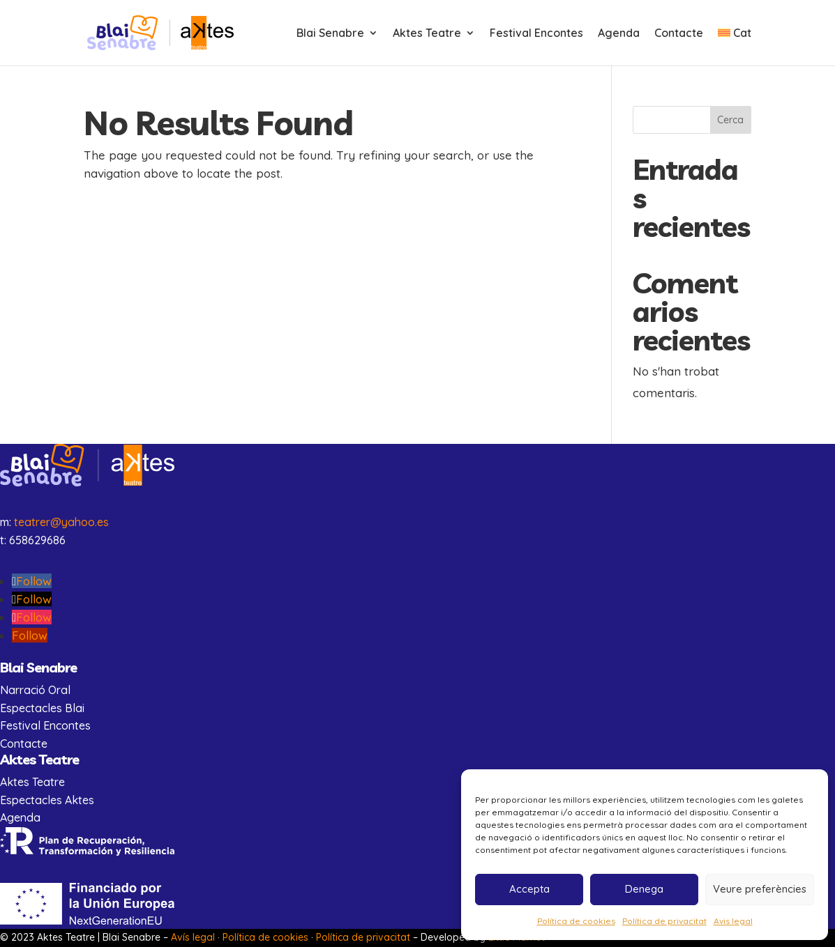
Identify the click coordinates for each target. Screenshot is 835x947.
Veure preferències (759, 888)
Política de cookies (576, 921)
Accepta (529, 888)
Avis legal (733, 921)
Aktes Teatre (427, 34)
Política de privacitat (664, 921)
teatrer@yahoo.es (61, 522)
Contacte (678, 34)
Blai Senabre (330, 34)
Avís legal (193, 937)
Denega (644, 888)
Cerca (730, 120)
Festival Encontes (536, 34)
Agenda (619, 34)
